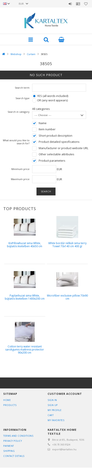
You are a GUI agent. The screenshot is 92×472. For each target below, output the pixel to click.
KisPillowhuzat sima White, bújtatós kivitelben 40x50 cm (24, 244)
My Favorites (56, 420)
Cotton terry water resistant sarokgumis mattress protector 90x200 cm (24, 349)
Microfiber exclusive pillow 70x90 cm (67, 297)
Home (7, 400)
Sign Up (53, 405)
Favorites (86, 3)
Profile (78, 3)
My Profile (54, 410)
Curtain (31, 54)
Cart (51, 415)
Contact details (13, 456)
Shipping (9, 450)
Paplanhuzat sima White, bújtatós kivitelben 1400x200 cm (25, 297)
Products (9, 405)
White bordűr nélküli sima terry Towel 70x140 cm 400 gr (67, 244)
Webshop (15, 54)
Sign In (52, 400)
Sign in (70, 3)
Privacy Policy (12, 440)
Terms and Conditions (18, 435)
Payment (8, 445)
